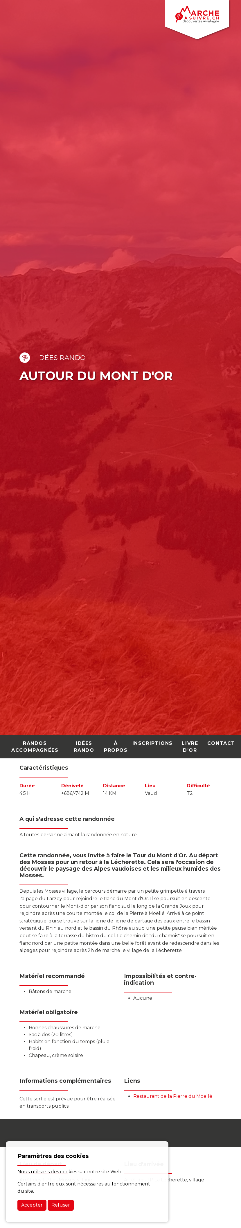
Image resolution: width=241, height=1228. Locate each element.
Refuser (60, 1205)
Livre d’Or (190, 743)
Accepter (32, 1205)
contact (221, 739)
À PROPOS (116, 743)
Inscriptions (152, 739)
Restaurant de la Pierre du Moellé (172, 1096)
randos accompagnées (34, 743)
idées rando (84, 743)
